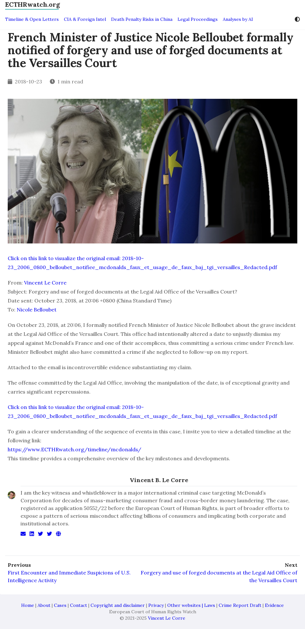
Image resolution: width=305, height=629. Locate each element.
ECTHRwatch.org (32, 4)
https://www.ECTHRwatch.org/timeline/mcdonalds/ (74, 449)
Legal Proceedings (198, 19)
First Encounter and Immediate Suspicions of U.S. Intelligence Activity (69, 576)
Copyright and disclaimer (118, 605)
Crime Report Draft (240, 605)
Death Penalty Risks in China (141, 19)
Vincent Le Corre (45, 282)
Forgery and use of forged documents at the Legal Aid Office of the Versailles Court (219, 576)
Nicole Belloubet (37, 309)
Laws (209, 605)
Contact (78, 605)
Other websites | (185, 605)
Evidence (274, 605)
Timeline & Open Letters (32, 19)
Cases (60, 605)
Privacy (156, 605)
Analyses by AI (238, 19)
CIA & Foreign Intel (85, 19)
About (44, 605)
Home (27, 605)
